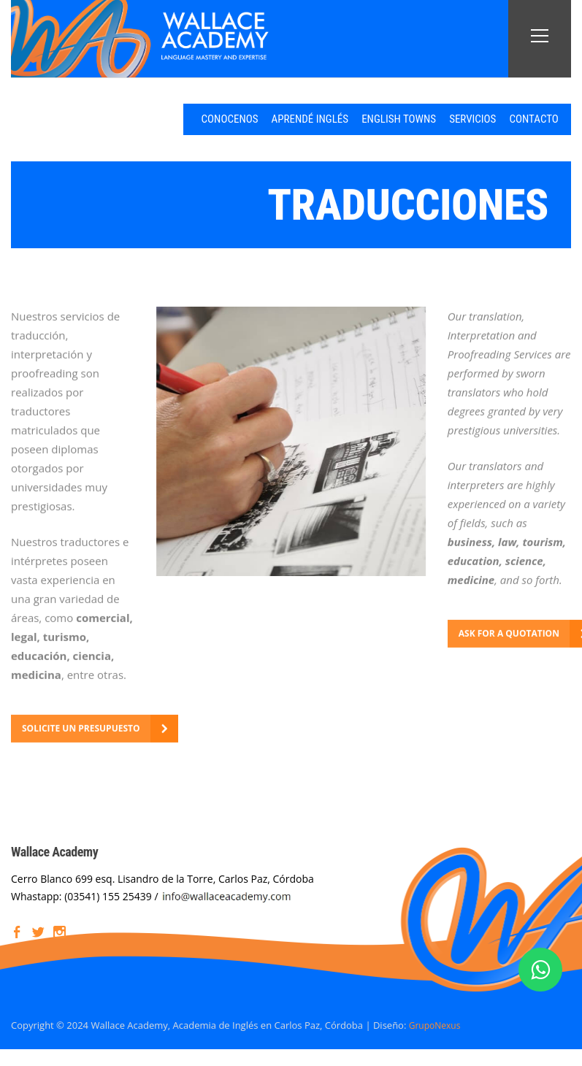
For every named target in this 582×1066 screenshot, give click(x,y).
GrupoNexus (437, 1023)
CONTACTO (519, 118)
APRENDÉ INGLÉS (262, 118)
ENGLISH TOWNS (363, 118)
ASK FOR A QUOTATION (514, 632)
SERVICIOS (447, 118)
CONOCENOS (171, 118)
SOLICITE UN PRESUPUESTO (86, 727)
